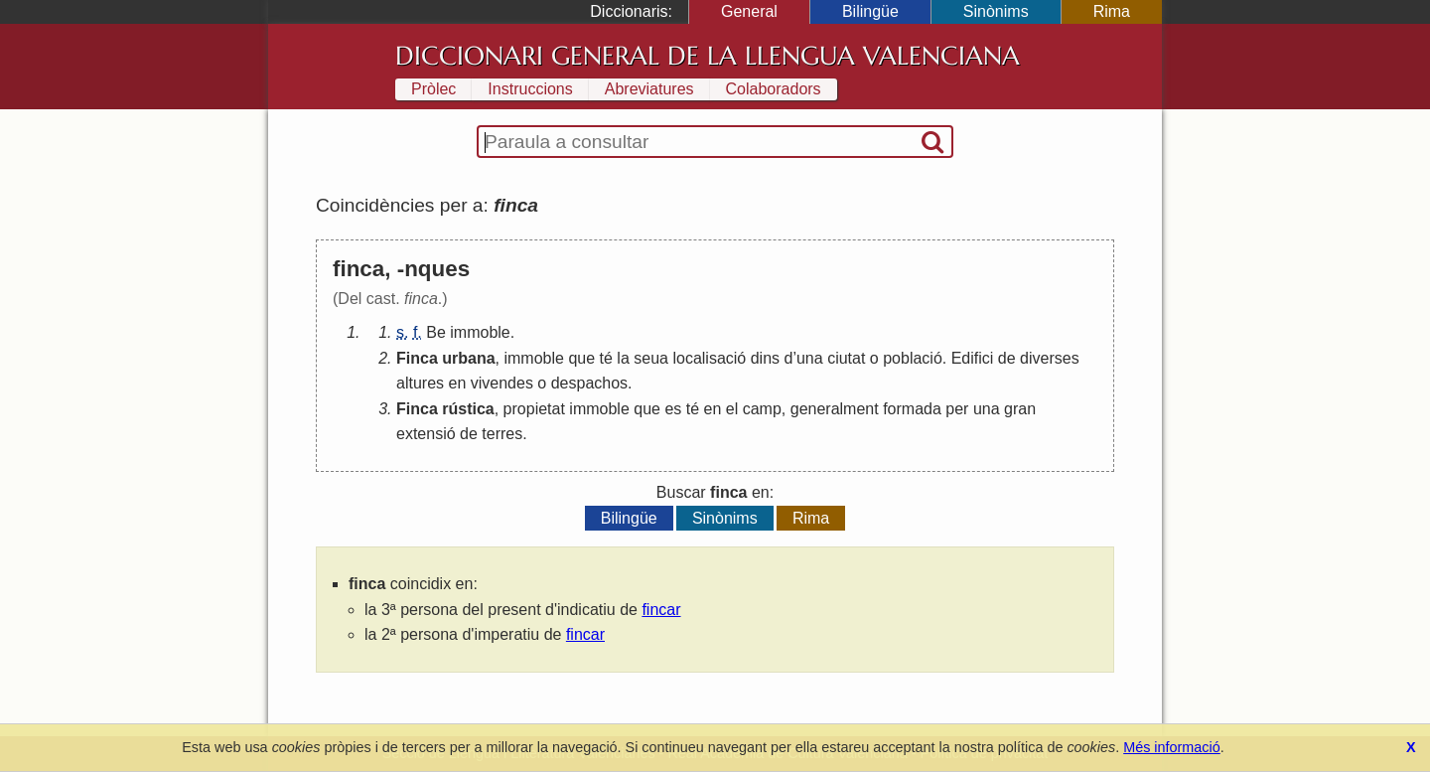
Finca (417, 358)
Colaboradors (773, 88)
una (809, 358)
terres (502, 433)
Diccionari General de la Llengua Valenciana (707, 56)
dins (765, 358)
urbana (468, 358)
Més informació (1171, 747)
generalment (834, 408)
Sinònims (996, 11)
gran (1020, 408)
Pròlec (433, 88)
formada (912, 408)
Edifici (972, 358)
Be (436, 332)
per (956, 408)
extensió (426, 433)
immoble (479, 332)
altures (420, 383)
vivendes (502, 383)
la (623, 358)
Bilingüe (870, 11)
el (732, 408)
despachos (589, 383)
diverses (1049, 358)
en (457, 383)
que (581, 358)
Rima (1111, 11)
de (1007, 358)
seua (651, 358)
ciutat (846, 358)
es (672, 408)
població (912, 358)
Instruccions (530, 88)
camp (762, 408)
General (749, 11)
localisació (709, 358)
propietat (534, 408)
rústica (468, 408)
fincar (661, 609)
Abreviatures (649, 88)
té (606, 358)
